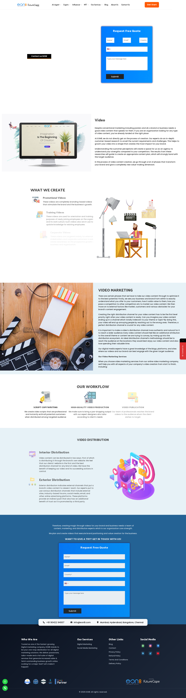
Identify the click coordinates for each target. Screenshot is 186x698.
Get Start (152, 4)
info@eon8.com (82, 622)
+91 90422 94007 (55, 622)
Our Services (97, 5)
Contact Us (125, 5)
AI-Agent (56, 5)
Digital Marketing (84, 644)
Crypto (67, 5)
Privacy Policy (114, 652)
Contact (112, 648)
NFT (86, 5)
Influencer (77, 5)
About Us (114, 5)
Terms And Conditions (118, 659)
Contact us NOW (39, 56)
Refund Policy (114, 656)
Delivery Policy (115, 663)
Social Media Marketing (87, 648)
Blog (106, 5)
